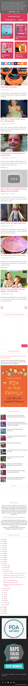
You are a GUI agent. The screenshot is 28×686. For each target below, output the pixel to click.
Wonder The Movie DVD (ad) (14, 443)
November (6, 567)
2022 (3, 547)
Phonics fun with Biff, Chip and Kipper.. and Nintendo (13, 585)
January (5, 604)
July (4, 592)
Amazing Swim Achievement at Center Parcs (13, 575)
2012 (3, 609)
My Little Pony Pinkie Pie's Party (13, 255)
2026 (3, 539)
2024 (3, 543)
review (11, 293)
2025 (3, 541)
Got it (18, 11)
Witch (11, 89)
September (6, 588)
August (5, 590)
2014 (3, 563)
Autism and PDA (10, 20)
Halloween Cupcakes (9, 87)
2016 (3, 559)
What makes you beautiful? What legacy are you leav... (14, 578)
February (5, 602)
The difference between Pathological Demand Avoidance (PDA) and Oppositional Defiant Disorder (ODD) (17, 424)
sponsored (12, 193)
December (6, 565)
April (4, 598)
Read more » (4, 167)
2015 (3, 561)
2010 (3, 613)
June (4, 594)
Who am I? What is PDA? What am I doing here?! (14, 573)
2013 (3, 607)
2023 (3, 545)
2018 (3, 555)
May (4, 596)
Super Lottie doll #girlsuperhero (13, 223)
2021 (3, 549)
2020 (3, 551)
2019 (3, 553)
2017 (3, 557)
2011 (3, 611)
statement (12, 123)
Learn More (12, 11)
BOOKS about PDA (14, 16)
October (5, 569)
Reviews (20, 20)
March (5, 600)
